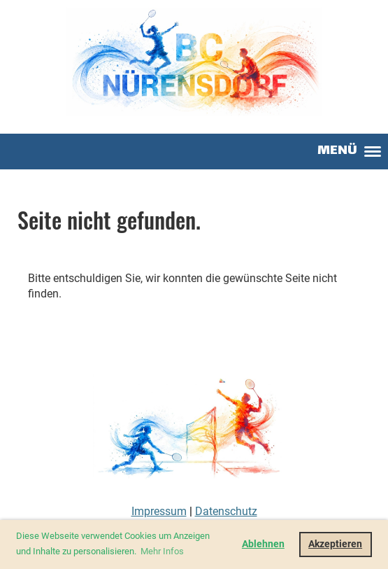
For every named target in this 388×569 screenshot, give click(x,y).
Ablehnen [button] (263, 544)
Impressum (159, 511)
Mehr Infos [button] (162, 551)
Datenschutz (226, 511)
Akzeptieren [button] (335, 544)
